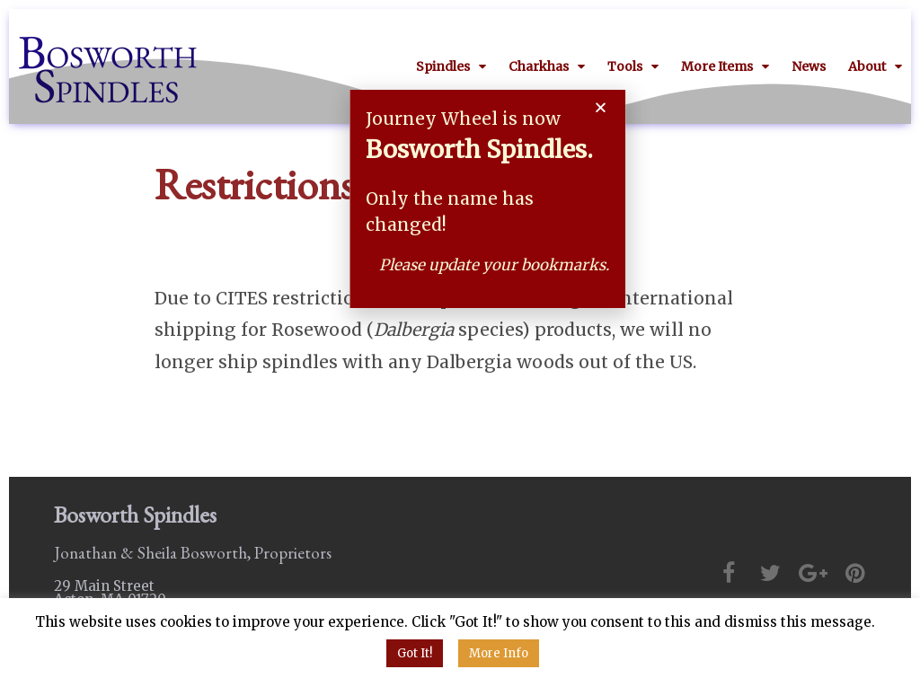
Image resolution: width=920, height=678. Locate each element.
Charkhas (547, 66)
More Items (725, 66)
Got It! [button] (414, 653)
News (809, 66)
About (875, 66)
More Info (498, 653)
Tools (633, 66)
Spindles (451, 66)
